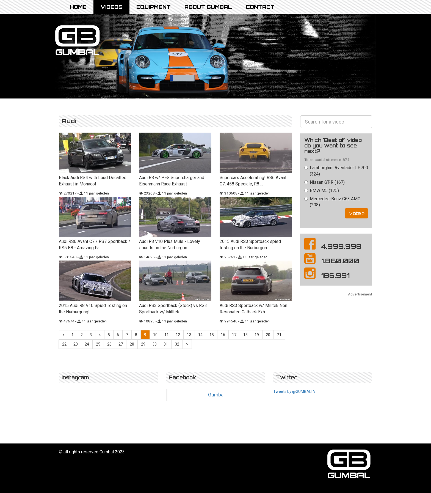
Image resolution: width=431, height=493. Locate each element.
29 (143, 344)
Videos (111, 7)
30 (154, 344)
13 (189, 335)
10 (155, 335)
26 (109, 344)
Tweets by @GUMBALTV (294, 391)
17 (234, 335)
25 (98, 344)
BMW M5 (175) (321, 190)
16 (223, 335)
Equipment (153, 7)
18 (245, 335)
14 (200, 335)
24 (87, 344)
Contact (260, 7)
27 (120, 344)
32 (177, 344)
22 (64, 344)
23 (75, 344)
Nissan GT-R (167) (324, 182)
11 (166, 335)
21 (279, 335)
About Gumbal (208, 7)
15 (211, 335)
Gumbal (216, 395)
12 (178, 335)
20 (268, 335)
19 (257, 335)
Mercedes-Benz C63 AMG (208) (332, 202)
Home (78, 7)
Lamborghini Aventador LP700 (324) (336, 171)
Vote (356, 213)
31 (166, 344)
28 (132, 344)
